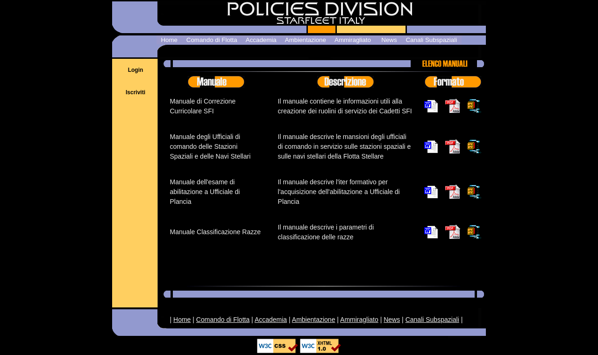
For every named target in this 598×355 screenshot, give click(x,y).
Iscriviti (135, 92)
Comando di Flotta (222, 319)
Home (182, 319)
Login (135, 70)
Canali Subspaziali (432, 319)
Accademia (271, 319)
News (392, 319)
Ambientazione (313, 319)
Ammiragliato (359, 319)
